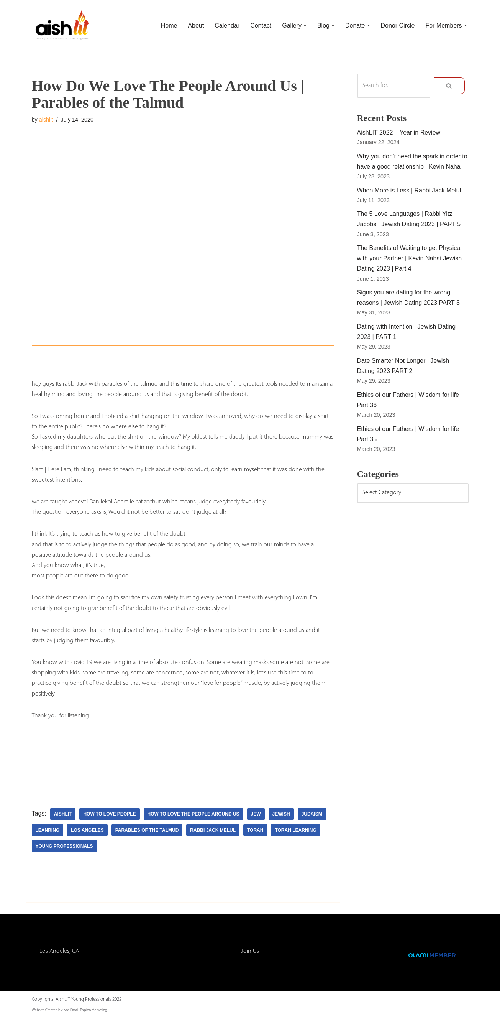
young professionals (64, 846)
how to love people (109, 814)
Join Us (250, 951)
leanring (48, 830)
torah (255, 830)
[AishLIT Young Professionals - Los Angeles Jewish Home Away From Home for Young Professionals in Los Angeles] (62, 25)
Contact (260, 25)
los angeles (87, 830)
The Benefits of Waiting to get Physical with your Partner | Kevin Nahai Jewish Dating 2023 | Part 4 (409, 258)
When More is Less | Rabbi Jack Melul (409, 190)
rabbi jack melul (213, 830)
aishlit (46, 120)
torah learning (295, 830)
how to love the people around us (193, 814)
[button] (305, 25)
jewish (281, 814)
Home (169, 25)
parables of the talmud (147, 830)
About (196, 25)
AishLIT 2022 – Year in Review (399, 132)
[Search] (393, 86)
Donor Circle (397, 25)
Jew (256, 814)
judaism (312, 814)
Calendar (227, 25)
